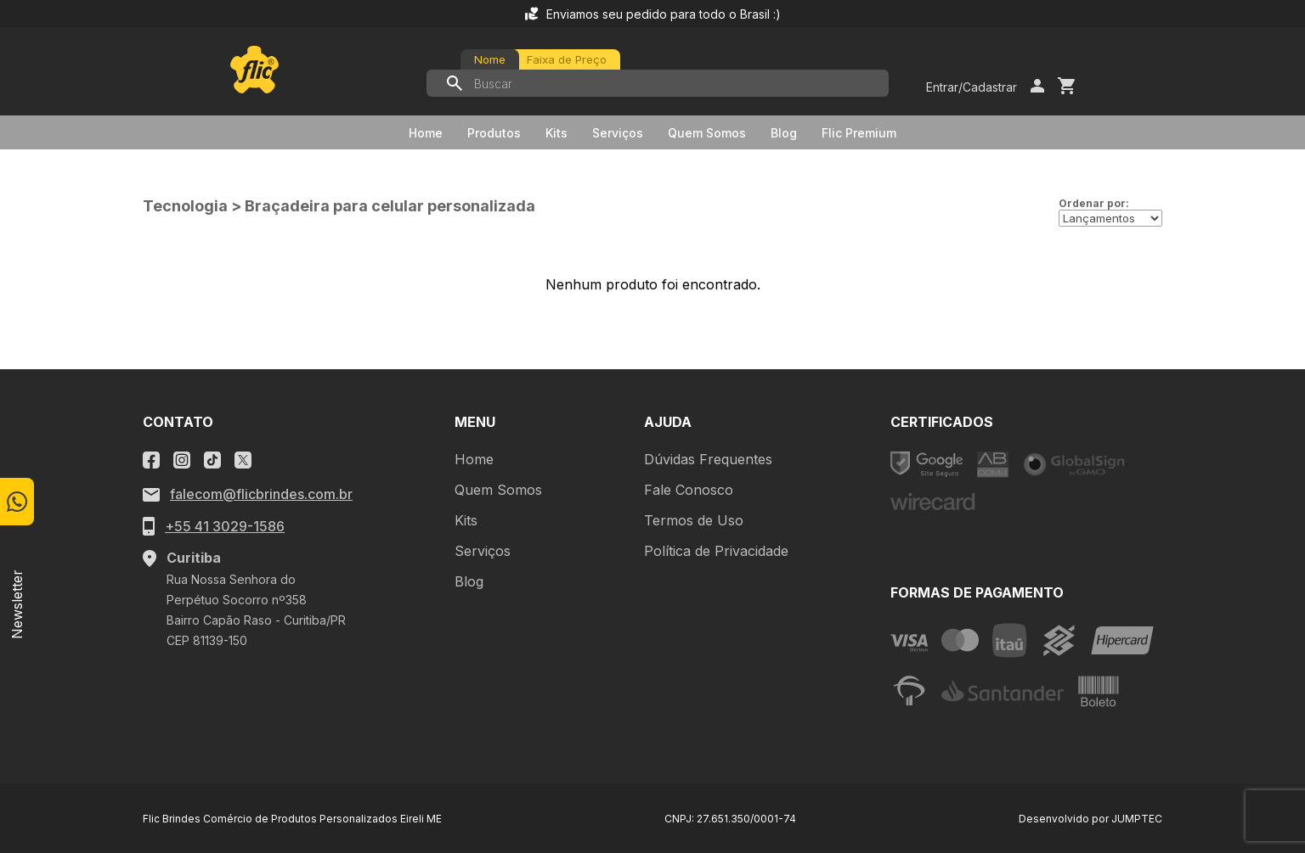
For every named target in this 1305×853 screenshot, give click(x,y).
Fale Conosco (688, 489)
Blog (784, 133)
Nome (490, 59)
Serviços (617, 133)
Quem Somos (707, 133)
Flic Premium (859, 133)
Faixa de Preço (567, 59)
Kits (556, 133)
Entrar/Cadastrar (971, 87)
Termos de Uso (693, 520)
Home (426, 133)
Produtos (494, 133)
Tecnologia (185, 206)
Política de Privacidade (716, 550)
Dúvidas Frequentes (708, 459)
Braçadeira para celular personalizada (390, 206)
